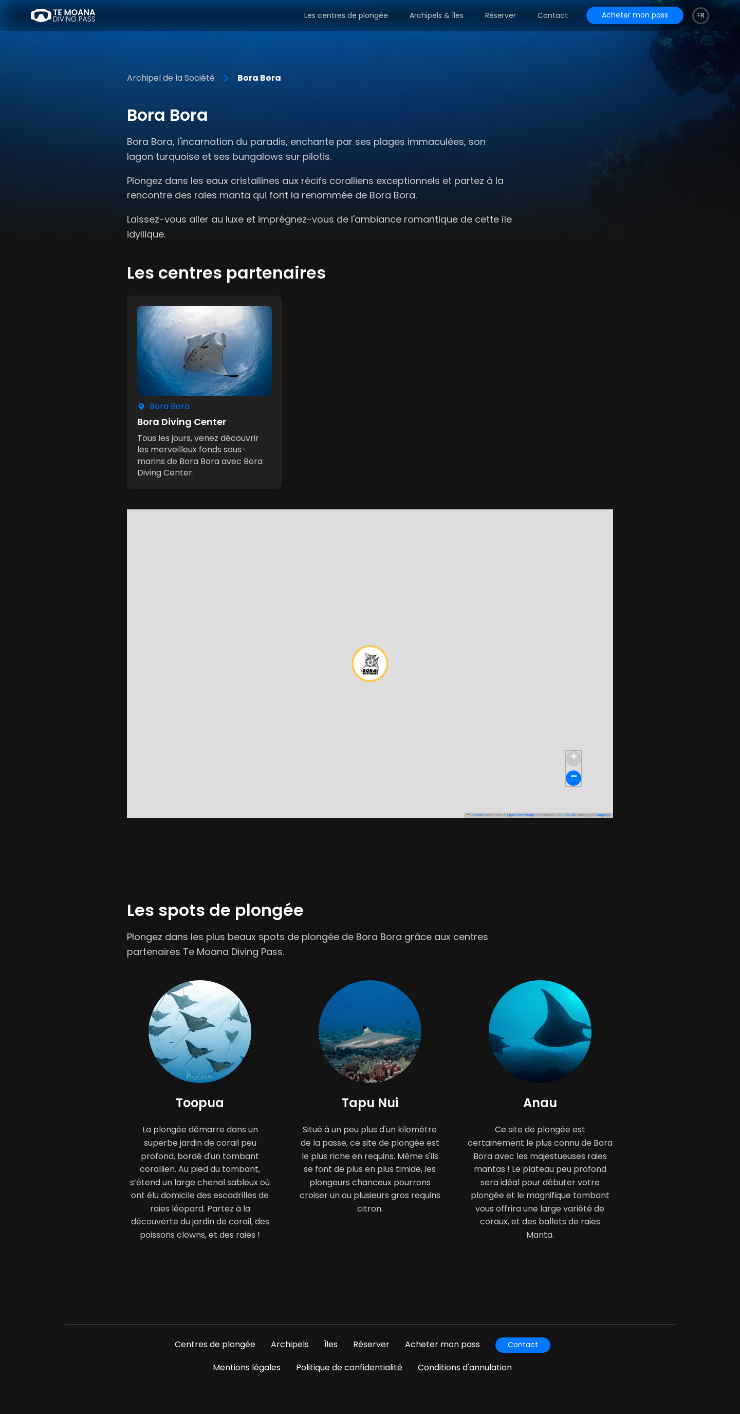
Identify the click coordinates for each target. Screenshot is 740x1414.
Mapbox (603, 815)
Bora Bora (259, 78)
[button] (369, 663)
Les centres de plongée (346, 15)
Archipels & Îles (437, 15)
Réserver (500, 15)
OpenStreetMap (520, 815)
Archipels (290, 1344)
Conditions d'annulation (465, 1367)
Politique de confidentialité (349, 1367)
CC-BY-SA (567, 815)
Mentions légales (247, 1367)
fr (701, 15)
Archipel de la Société (171, 78)
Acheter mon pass (442, 1344)
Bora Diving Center (181, 421)
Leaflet (475, 815)
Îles (331, 1344)
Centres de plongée (215, 1344)
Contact (553, 15)
